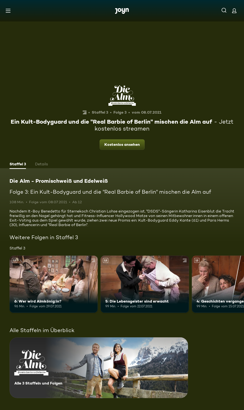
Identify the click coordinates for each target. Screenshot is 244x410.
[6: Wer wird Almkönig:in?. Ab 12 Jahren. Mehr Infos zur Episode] (54, 284)
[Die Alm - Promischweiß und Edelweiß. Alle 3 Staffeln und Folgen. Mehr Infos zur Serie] (99, 367)
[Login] (234, 10)
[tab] (18, 164)
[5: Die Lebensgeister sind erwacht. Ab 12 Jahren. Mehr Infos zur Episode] (145, 284)
